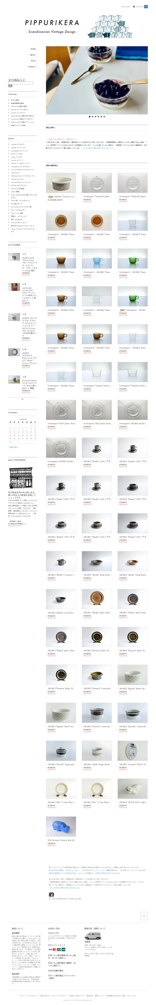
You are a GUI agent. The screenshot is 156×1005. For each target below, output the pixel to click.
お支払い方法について (77, 996)
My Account (125, 7)
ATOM (133, 996)
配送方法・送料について (95, 996)
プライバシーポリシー (59, 996)
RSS (128, 996)
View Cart (142, 7)
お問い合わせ (44, 996)
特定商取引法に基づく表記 (115, 996)
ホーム (22, 996)
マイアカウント (32, 996)
